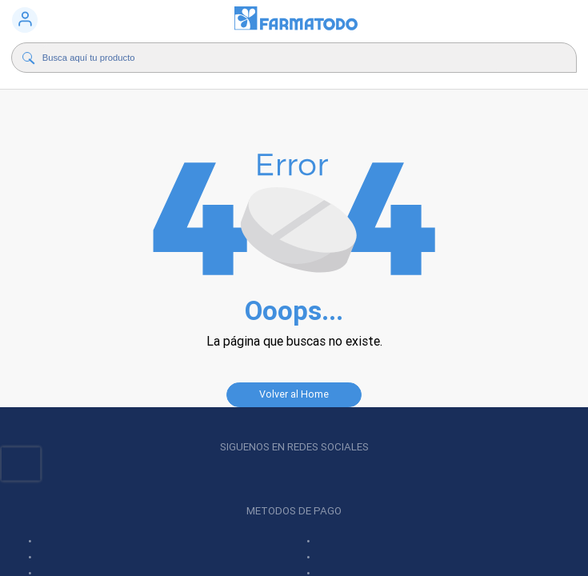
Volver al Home (294, 394)
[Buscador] (270, 57)
